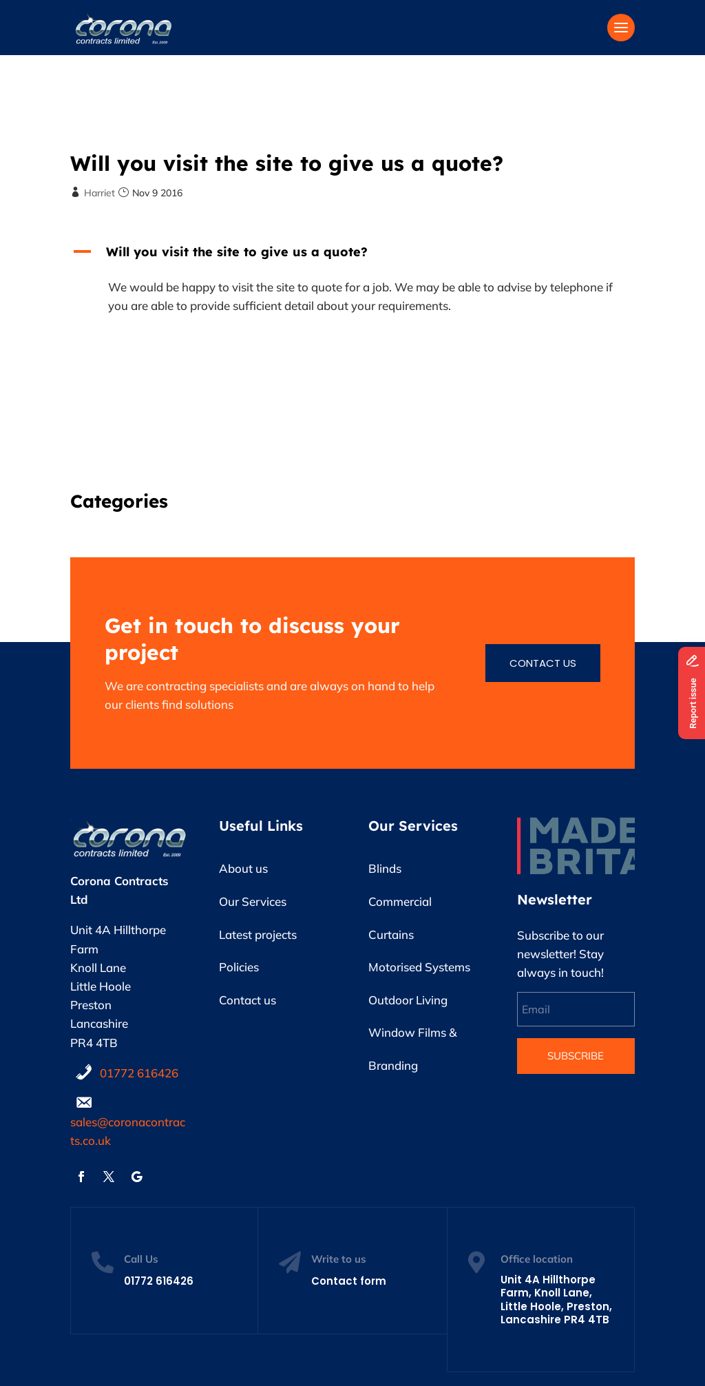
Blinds (384, 868)
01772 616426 (139, 1073)
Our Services (252, 901)
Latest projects (258, 934)
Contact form (348, 1281)
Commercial (400, 901)
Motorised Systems (419, 967)
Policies (239, 967)
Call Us (141, 1258)
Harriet (99, 193)
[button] (352, 255)
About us (243, 868)
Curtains (391, 934)
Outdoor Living (408, 1000)
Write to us (338, 1258)
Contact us (542, 663)
